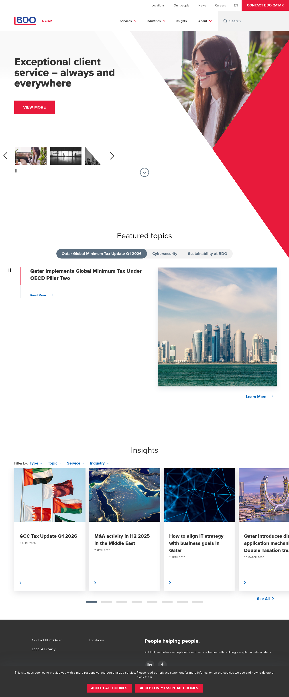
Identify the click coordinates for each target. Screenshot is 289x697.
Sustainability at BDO (207, 254)
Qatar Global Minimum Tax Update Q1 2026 (102, 254)
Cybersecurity (164, 254)
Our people (181, 5)
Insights (181, 21)
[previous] (5, 156)
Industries (154, 21)
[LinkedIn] (149, 665)
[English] (236, 5)
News (202, 5)
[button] (265, 5)
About (202, 21)
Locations (158, 5)
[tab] (91, 602)
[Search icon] (225, 21)
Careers (220, 5)
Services (126, 21)
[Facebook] (162, 665)
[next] (112, 156)
